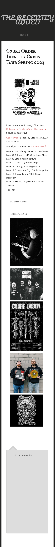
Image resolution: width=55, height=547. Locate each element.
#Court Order (19, 201)
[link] (26, 128)
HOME (24, 35)
